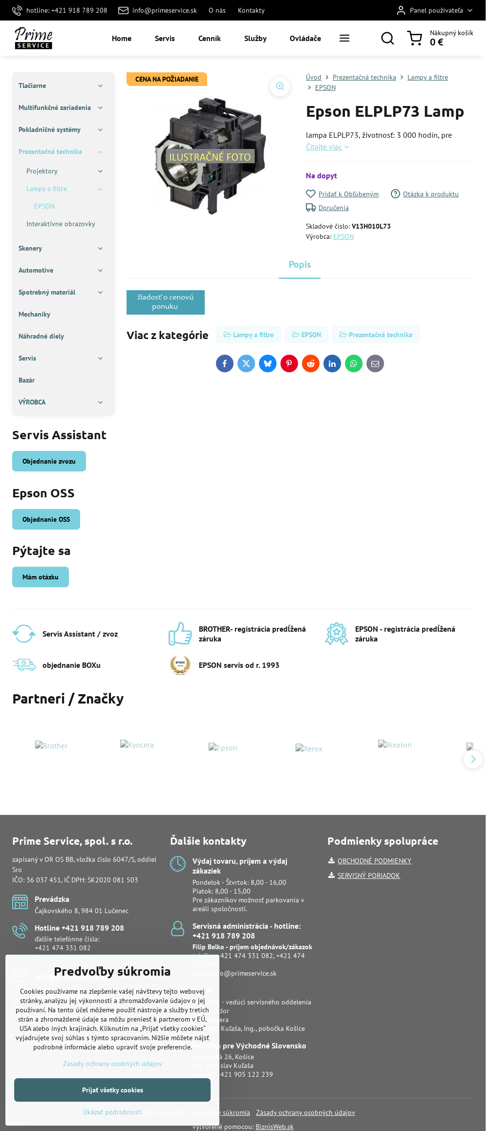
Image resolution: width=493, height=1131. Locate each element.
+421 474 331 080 (63, 956)
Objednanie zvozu (49, 461)
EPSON (343, 236)
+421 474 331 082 (63, 947)
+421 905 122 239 (245, 1074)
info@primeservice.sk (244, 973)
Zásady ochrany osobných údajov (305, 1112)
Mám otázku (40, 577)
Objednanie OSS (46, 519)
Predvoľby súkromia (220, 1112)
